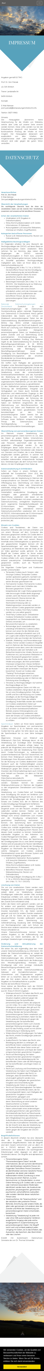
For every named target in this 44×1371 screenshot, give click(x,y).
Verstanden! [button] (22, 1367)
